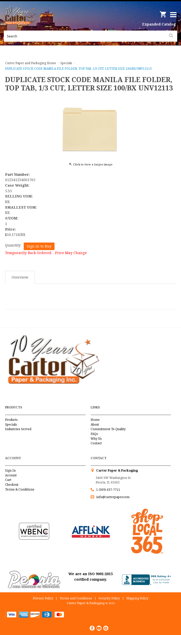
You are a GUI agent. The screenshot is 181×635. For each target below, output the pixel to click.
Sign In (10, 470)
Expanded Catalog (159, 24)
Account (11, 475)
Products (11, 420)
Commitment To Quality (108, 429)
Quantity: (13, 245)
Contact (96, 443)
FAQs (94, 434)
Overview (20, 277)
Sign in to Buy (39, 246)
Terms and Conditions (76, 598)
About (95, 424)
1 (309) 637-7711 (108, 489)
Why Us (96, 438)
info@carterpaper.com (112, 497)
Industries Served (18, 429)
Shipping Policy (137, 598)
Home (95, 420)
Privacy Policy (43, 598)
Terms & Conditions (19, 489)
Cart (8, 480)
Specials (11, 424)
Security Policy (109, 598)
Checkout (11, 484)
